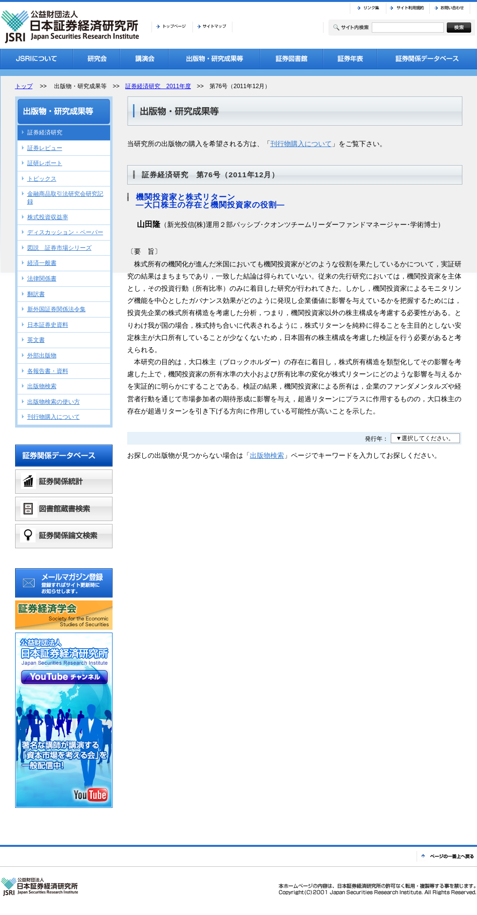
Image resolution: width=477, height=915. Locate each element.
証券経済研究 (44, 132)
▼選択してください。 (425, 438)
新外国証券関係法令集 (56, 309)
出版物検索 (267, 455)
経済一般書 (42, 263)
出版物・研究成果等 (214, 59)
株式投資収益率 (47, 217)
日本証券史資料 (47, 324)
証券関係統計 (64, 481)
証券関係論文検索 (64, 536)
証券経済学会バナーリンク (64, 615)
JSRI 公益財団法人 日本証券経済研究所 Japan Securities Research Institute (71, 27)
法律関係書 (42, 278)
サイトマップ (212, 26)
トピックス (42, 178)
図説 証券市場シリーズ (59, 247)
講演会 (144, 59)
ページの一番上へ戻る (446, 856)
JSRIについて (36, 59)
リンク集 (368, 8)
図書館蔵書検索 (64, 509)
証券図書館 (291, 59)
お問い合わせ (449, 8)
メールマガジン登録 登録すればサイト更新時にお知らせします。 (64, 583)
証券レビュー (44, 148)
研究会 (96, 59)
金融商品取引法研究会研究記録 (65, 197)
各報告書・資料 (47, 371)
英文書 (36, 339)
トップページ (172, 26)
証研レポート (44, 163)
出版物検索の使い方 (53, 401)
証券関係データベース (427, 59)
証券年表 (350, 59)
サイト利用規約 (407, 8)
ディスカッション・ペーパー (65, 232)
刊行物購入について (301, 144)
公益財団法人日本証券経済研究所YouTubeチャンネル (64, 720)
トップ (24, 86)
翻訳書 (36, 294)
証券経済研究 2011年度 (158, 86)
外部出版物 (42, 355)
